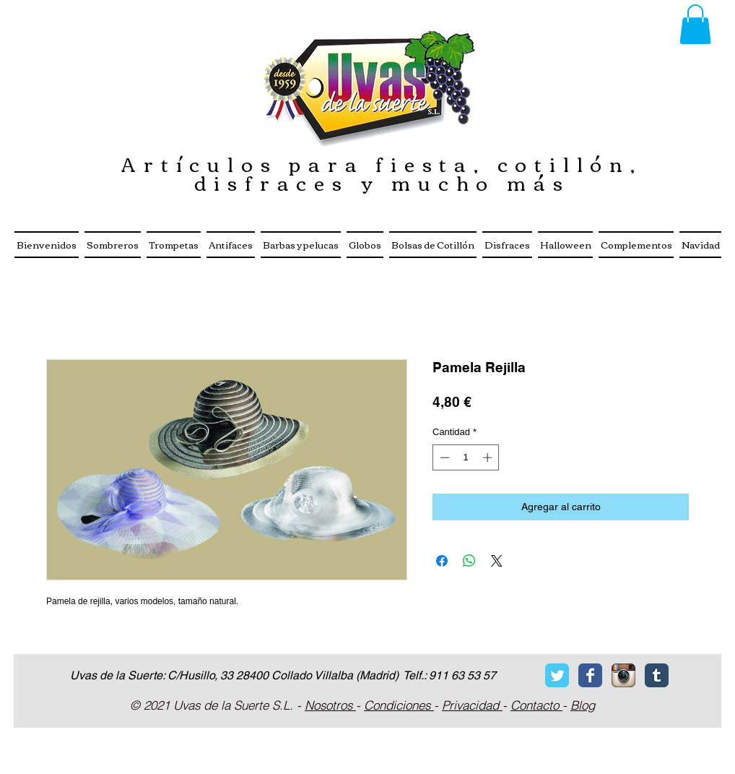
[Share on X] (496, 560)
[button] (695, 24)
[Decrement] (443, 457)
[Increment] (488, 457)
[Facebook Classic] (590, 675)
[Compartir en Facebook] (442, 560)
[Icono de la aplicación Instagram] (623, 675)
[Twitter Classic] (557, 675)
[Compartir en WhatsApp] (469, 560)
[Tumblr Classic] (657, 675)
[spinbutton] (466, 457)
